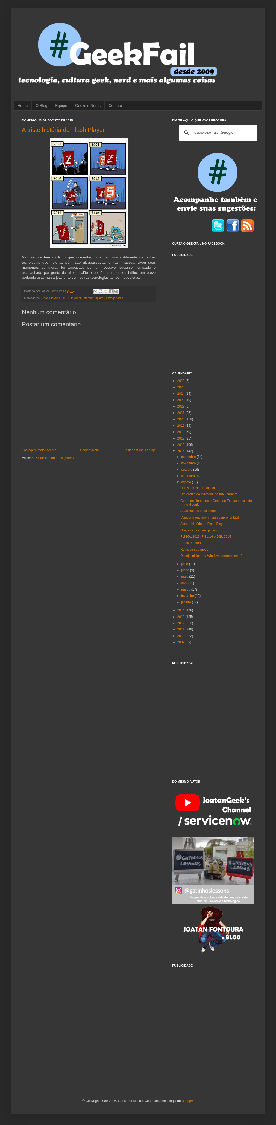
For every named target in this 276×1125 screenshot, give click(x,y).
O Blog (41, 105)
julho (185, 564)
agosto (186, 482)
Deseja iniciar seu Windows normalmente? (211, 556)
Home (22, 105)
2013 (181, 617)
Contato (115, 105)
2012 (181, 623)
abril (184, 583)
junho (185, 570)
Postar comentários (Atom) (54, 458)
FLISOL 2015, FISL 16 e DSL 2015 (205, 537)
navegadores (114, 298)
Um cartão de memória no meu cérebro (208, 494)
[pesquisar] (217, 133)
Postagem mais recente (39, 450)
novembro (189, 463)
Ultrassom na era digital (197, 488)
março (186, 589)
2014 (181, 610)
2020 (181, 419)
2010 (181, 636)
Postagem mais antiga (139, 450)
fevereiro (188, 596)
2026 (181, 381)
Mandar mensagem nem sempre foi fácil (209, 517)
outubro (187, 470)
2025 (181, 387)
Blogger (187, 1101)
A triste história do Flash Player (63, 129)
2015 (181, 451)
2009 (181, 642)
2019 (181, 426)
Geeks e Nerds (88, 105)
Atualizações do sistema (198, 511)
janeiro (186, 602)
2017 (181, 438)
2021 (181, 413)
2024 (181, 394)
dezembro (189, 457)
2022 (181, 406)
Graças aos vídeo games (198, 530)
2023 (181, 400)
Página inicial (89, 450)
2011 (181, 629)
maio (185, 577)
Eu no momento (192, 543)
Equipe (61, 105)
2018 (181, 432)
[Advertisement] (51, 311)
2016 (181, 445)
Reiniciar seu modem (195, 549)
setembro (188, 476)
